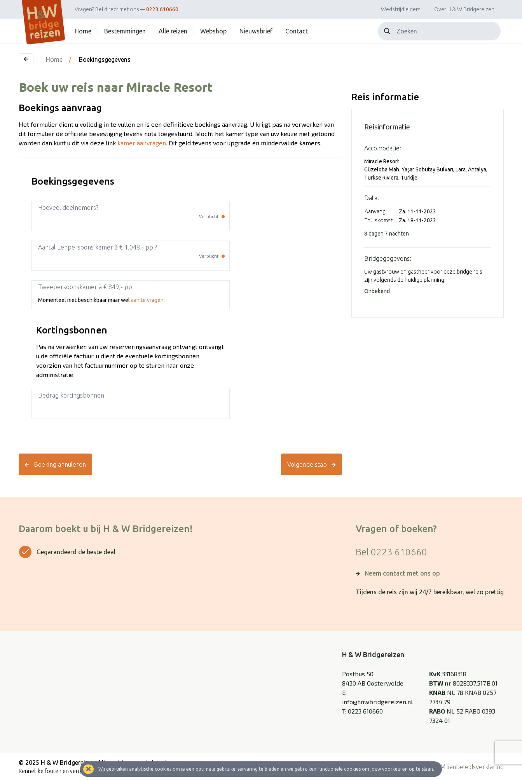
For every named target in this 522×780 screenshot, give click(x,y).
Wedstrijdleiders (401, 9)
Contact (296, 31)
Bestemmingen (125, 31)
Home (83, 31)
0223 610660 (162, 9)
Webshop (213, 31)
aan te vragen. (148, 300)
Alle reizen (173, 31)
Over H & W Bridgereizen (464, 9)
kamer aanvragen (141, 143)
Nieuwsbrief (255, 31)
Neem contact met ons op (402, 573)
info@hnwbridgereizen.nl (377, 701)
